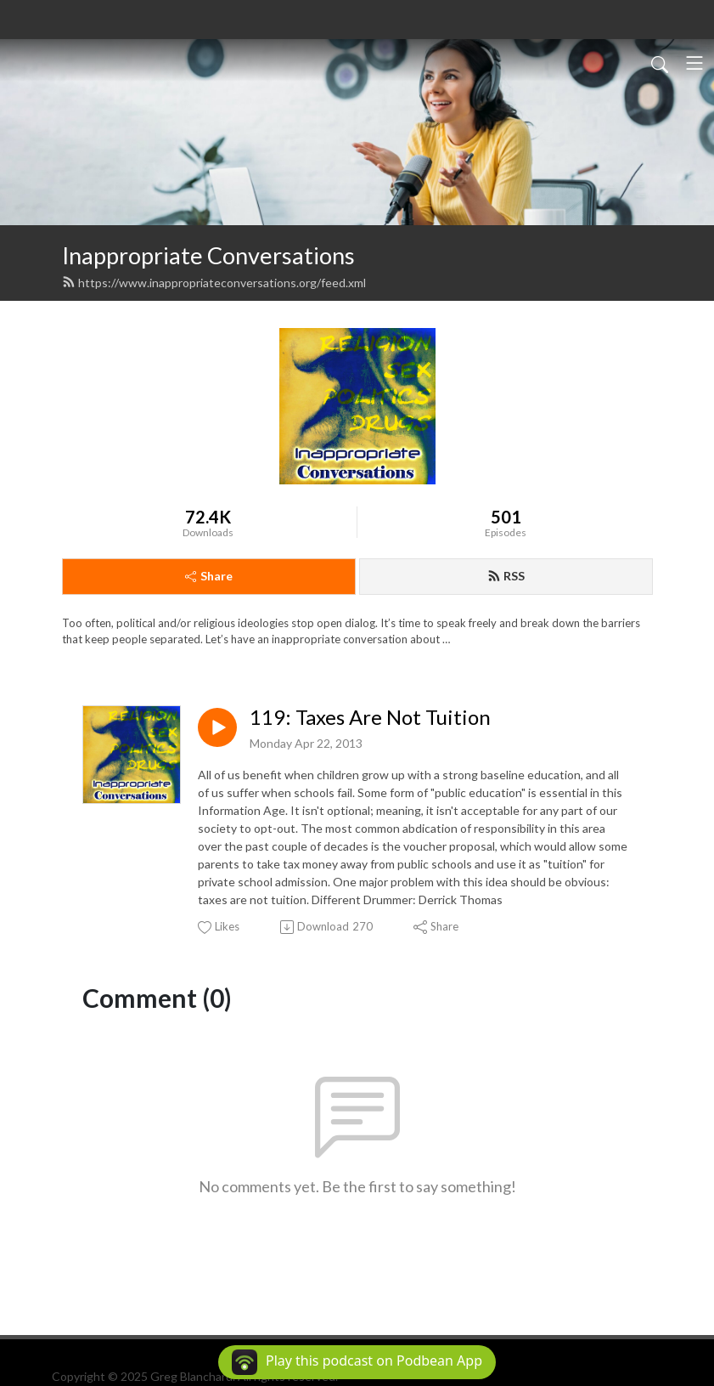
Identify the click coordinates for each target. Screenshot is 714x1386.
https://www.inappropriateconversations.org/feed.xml (214, 282)
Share (209, 576)
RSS (506, 576)
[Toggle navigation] (694, 63)
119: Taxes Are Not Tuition (370, 717)
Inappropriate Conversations (208, 255)
